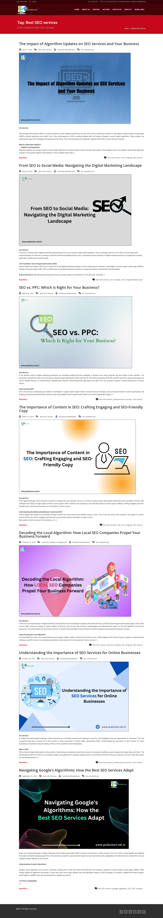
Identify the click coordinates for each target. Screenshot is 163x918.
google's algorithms (119, 888)
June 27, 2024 (27, 50)
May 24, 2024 (27, 171)
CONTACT (128, 9)
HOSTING (106, 9)
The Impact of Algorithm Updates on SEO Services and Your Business (79, 43)
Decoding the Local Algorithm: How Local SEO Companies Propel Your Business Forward (79, 534)
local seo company (48, 542)
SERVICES (96, 9)
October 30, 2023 (28, 659)
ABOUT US (86, 9)
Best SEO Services (45, 50)
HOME (76, 9)
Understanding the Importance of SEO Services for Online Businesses (79, 652)
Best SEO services (114, 158)
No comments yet (87, 50)
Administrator (70, 50)
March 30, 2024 (28, 293)
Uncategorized (61, 542)
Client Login (22, 1)
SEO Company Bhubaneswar (131, 280)
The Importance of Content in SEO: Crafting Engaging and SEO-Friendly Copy (81, 409)
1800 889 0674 (93, 1)
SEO (119, 525)
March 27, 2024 (28, 417)
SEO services (137, 158)
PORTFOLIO (116, 9)
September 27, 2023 (29, 776)
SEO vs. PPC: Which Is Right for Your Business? (59, 287)
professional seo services (122, 399)
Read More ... (24, 158)
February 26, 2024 (28, 542)
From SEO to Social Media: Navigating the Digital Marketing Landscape (80, 165)
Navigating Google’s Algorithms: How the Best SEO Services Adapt (76, 770)
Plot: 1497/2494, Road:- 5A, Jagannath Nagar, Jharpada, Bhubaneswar (123, 1)
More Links (139, 9)
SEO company (127, 158)
